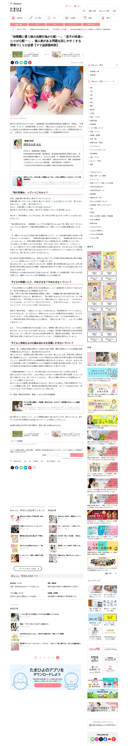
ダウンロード (48, 685)
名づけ (52, 17)
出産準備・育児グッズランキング (100, 205)
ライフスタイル (95, 146)
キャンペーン (73, 24)
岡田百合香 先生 (32, 144)
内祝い (77, 6)
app (59, 461)
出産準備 (70, 17)
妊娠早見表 (17, 17)
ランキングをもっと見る (27, 569)
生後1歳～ (93, 75)
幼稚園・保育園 (95, 135)
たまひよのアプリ (95, 227)
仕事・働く (93, 139)
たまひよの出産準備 (96, 234)
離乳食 (87, 17)
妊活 (114, 11)
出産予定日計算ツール (97, 190)
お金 (91, 209)
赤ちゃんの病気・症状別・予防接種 (101, 216)
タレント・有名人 (95, 161)
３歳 (17, 198)
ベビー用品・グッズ (96, 128)
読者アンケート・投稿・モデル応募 (101, 183)
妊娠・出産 (92, 11)
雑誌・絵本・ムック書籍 (98, 176)
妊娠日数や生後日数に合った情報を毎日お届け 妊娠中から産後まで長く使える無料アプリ (48, 680)
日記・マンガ (94, 157)
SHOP (68, 6)
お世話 (92, 113)
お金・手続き (35, 17)
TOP (83, 11)
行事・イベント (95, 131)
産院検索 (93, 194)
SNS (55, 24)
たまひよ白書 (94, 238)
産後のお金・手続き (96, 142)
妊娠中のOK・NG (95, 198)
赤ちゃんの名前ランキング (98, 201)
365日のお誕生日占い (97, 187)
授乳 (91, 106)
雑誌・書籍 (19, 24)
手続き (92, 212)
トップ (12, 29)
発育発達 (36, 461)
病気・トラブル (95, 117)
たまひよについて (95, 172)
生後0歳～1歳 (94, 71)
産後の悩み (93, 121)
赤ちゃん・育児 (104, 11)
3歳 (30, 461)
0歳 (91, 88)
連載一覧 (46, 54)
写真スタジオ (91, 24)
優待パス (106, 17)
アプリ (37, 24)
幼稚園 (56, 293)
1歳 (91, 91)
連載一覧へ (109, 573)
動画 (91, 164)
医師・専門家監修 (51, 461)
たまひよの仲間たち (96, 231)
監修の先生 (93, 223)
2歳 (25, 461)
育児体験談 (93, 153)
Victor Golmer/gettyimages (18, 118)
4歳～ (42, 461)
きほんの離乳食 (95, 220)
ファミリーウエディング (98, 150)
